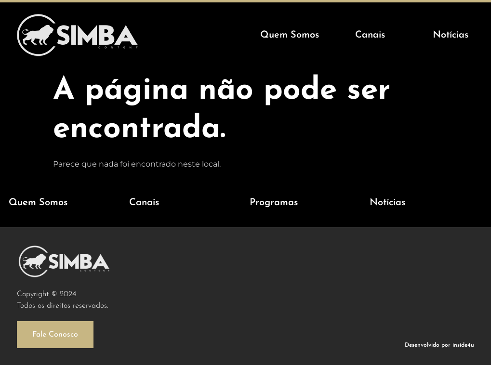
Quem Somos (38, 203)
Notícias (387, 203)
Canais (144, 203)
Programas (274, 203)
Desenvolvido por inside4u (439, 345)
